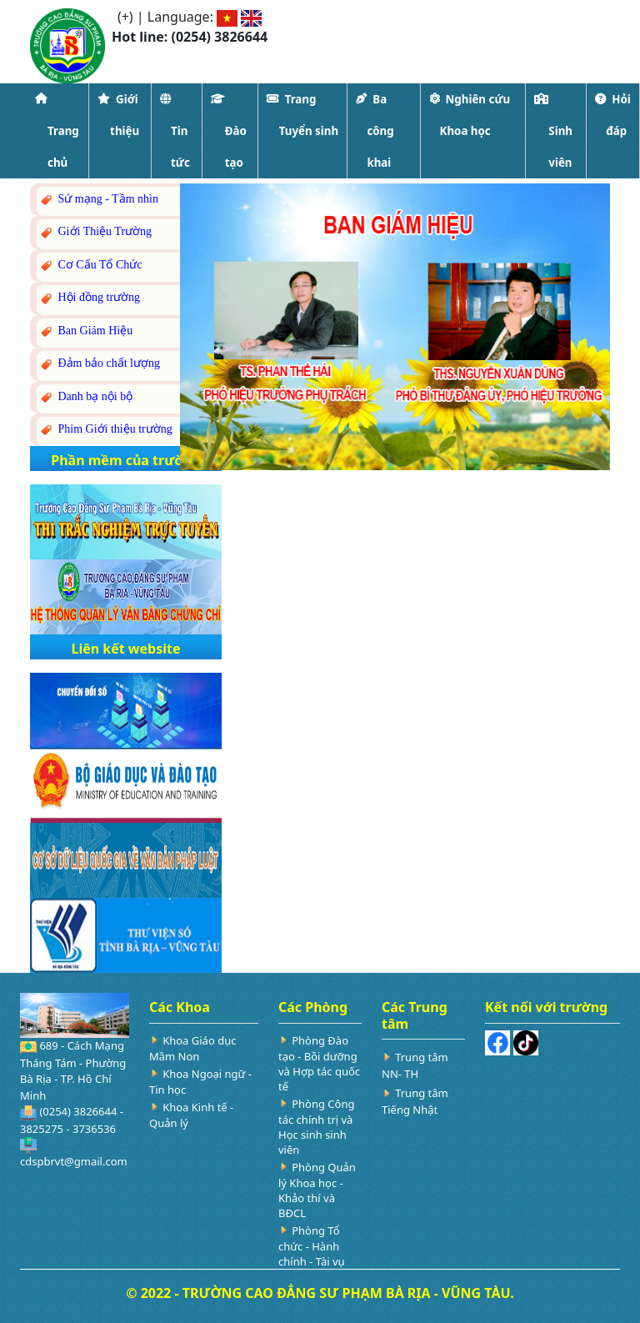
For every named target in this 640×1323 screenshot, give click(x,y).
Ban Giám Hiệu (85, 331)
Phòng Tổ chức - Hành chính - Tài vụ (311, 1246)
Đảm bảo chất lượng (99, 364)
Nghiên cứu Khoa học (470, 115)
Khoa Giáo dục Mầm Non (192, 1048)
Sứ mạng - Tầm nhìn (98, 200)
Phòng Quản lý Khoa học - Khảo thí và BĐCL (317, 1190)
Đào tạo (229, 130)
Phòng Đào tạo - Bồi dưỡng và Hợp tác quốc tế (319, 1063)
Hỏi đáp (612, 115)
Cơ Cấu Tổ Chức (90, 265)
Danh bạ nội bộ (85, 397)
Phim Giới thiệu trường (105, 430)
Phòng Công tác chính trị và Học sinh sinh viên (316, 1126)
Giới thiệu (118, 115)
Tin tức (175, 130)
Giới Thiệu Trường (95, 232)
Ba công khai (374, 130)
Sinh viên (553, 130)
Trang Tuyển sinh (302, 115)
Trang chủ (57, 130)
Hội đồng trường (89, 298)
